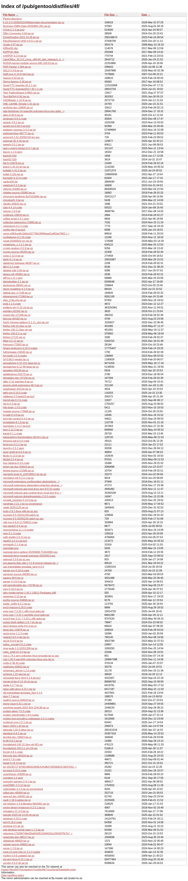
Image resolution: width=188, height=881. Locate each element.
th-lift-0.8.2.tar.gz (12, 740)
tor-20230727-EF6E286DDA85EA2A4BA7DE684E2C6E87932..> (40, 767)
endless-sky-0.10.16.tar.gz (18, 307)
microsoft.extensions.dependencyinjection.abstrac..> (32, 485)
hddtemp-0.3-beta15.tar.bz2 (18, 396)
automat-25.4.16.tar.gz (16, 141)
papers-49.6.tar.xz (13, 578)
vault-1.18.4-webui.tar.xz (17, 800)
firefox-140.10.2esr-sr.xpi (17, 326)
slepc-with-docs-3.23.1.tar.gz (19, 689)
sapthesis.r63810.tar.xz (16, 666)
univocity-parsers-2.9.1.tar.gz (19, 781)
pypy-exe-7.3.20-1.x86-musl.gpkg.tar (24, 611)
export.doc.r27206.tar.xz (16, 315)
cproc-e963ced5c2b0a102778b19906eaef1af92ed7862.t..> (36, 233)
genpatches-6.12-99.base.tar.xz (21, 366)
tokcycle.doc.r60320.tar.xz (18, 755)
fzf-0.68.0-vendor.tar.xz (16, 359)
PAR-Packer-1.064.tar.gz (17, 66)
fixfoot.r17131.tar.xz (14, 337)
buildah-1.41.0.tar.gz (14, 170)
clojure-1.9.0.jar (12, 211)
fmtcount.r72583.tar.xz (15, 344)
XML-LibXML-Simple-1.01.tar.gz (21, 104)
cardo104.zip (10, 181)
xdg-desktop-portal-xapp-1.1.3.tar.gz (23, 829)
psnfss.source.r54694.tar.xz (18, 600)
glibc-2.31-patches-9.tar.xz (18, 381)
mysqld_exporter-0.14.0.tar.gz (20, 500)
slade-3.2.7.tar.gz (13, 685)
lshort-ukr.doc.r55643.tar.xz (18, 466)
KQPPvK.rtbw (11, 52)
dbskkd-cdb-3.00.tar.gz (16, 270)
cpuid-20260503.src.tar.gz (17, 241)
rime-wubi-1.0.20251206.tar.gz (20, 648)
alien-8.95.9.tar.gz (13, 115)
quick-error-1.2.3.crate (15, 633)
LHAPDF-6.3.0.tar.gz (15, 55)
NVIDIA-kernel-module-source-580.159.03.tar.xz (30, 63)
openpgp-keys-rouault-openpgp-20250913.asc (29, 555)
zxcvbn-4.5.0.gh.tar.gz (15, 863)
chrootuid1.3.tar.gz (13, 200)
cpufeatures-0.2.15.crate (17, 237)
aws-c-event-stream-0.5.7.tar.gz (21, 148)
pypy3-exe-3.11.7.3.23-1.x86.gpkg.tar (24, 618)
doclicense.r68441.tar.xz (17, 285)
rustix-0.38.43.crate (14, 663)
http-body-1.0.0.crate (15, 407)
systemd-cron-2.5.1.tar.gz (17, 722)
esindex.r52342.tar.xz (15, 311)
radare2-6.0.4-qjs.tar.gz (16, 637)
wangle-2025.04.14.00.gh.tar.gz (21, 815)
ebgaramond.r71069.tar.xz (18, 296)
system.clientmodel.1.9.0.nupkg (21, 715)
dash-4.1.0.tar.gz (12, 259)
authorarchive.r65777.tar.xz (18, 133)
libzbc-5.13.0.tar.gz (13, 455)
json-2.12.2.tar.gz (13, 429)
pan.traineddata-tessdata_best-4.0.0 (23, 566)
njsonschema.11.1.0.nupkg (18, 530)
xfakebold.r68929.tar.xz (16, 840)
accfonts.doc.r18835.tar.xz (18, 107)
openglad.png (10, 548)
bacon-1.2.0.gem (12, 152)
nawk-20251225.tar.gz (15, 507)
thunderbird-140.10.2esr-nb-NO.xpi (23, 744)
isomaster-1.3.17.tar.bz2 (16, 426)
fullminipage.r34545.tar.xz (17, 352)
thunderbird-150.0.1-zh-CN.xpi (20, 748)
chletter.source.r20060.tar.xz (19, 192)
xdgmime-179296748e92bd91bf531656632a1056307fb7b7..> (38, 833)
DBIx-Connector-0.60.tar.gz (18, 33)
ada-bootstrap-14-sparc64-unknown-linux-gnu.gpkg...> (34, 111)
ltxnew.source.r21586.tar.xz (18, 470)
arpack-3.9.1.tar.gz (13, 122)
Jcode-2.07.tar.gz (13, 44)
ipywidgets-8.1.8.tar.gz (15, 422)
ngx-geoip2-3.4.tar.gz (15, 526)
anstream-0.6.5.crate (15, 118)
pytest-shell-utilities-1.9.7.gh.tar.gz (22, 622)
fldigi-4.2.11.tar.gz (13, 341)
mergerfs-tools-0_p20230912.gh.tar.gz (24, 474)
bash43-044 (10, 155)
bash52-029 (10, 159)
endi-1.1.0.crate (12, 304)
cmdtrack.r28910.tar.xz (16, 215)
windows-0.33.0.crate (15, 818)
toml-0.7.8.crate (12, 759)
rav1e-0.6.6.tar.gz (13, 641)
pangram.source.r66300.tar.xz (20, 574)
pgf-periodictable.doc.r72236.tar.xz (22, 585)
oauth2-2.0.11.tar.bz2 (15, 541)
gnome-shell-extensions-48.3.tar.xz (23, 385)
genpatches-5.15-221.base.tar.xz (21, 363)
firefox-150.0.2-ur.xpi (14, 333)
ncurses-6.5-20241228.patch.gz (21, 515)
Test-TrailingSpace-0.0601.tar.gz (21, 92)
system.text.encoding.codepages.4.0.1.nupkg (28, 718)
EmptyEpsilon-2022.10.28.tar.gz (21, 37)
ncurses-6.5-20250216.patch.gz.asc (23, 518)
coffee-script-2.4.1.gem (16, 218)
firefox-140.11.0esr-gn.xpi (17, 329)
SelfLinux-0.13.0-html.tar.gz (18, 74)
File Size (109, 14)
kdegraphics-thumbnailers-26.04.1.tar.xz (25, 437)
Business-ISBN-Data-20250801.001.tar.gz (27, 26)
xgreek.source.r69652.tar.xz (18, 844)
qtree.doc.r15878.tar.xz (16, 629)
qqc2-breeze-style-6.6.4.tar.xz (20, 626)
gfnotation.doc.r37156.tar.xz (18, 378)
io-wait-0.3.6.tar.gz (13, 415)
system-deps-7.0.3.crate (16, 711)
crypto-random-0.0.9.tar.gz (18, 248)
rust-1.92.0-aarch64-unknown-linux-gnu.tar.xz (28, 659)
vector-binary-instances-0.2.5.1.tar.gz (24, 807)
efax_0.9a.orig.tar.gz (14, 300)
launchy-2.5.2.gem (13, 448)
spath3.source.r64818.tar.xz (18, 700)
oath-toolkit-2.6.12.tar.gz (16, 537)
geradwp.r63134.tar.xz (15, 370)
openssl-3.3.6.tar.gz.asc (16, 559)
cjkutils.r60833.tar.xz (14, 204)
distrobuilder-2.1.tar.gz (15, 281)
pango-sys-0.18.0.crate (16, 570)
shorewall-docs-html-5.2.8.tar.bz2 (22, 678)
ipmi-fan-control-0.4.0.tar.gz (18, 418)
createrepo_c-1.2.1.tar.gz (17, 244)
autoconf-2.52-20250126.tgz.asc (21, 137)
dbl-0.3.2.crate (11, 266)
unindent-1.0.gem (13, 778)
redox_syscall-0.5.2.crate (17, 644)
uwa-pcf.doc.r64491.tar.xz (17, 796)
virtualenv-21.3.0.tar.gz (16, 811)
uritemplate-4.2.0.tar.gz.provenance (23, 789)
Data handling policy (12, 875)
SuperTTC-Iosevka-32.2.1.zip (19, 85)
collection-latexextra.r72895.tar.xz (22, 222)
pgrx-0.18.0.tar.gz (13, 589)
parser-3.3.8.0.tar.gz (14, 581)
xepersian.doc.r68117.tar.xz (18, 837)
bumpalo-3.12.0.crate (15, 178)
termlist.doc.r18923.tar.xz (17, 737)
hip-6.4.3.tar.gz (11, 403)
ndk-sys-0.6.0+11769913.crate (20, 522)
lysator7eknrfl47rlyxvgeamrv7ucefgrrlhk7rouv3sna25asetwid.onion (38, 869)
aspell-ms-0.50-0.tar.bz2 (16, 126)
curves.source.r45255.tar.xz (18, 252)
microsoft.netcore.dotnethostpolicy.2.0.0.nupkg (29, 496)
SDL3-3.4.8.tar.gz (13, 70)
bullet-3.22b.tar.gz (13, 174)
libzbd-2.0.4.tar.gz (13, 459)
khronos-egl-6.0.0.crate (16, 441)
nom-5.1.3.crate (12, 533)
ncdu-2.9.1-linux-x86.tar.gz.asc (20, 511)
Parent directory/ (12, 18)
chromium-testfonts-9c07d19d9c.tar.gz (24, 196)
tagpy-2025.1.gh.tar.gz (15, 726)
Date (144, 14)
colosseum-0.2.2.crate (15, 226)
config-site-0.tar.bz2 (14, 229)
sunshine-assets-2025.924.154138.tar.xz (26, 707)
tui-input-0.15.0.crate (14, 770)
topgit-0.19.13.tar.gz (14, 763)
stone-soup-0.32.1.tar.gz (17, 703)
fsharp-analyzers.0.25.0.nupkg (20, 348)
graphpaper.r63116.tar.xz (17, 389)
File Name (9, 14)
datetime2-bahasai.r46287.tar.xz (21, 263)
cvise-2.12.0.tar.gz (13, 255)
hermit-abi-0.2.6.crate (15, 400)
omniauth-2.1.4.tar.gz (15, 544)
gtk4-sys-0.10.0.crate (15, 392)
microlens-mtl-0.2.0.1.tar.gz (18, 478)
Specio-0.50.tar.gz (13, 78)
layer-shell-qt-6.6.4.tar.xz (17, 452)
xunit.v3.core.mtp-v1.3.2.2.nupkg (21, 852)
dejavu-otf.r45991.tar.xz (16, 274)
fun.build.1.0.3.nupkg (15, 355)
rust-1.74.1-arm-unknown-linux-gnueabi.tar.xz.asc (31, 655)
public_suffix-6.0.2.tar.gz (16, 603)
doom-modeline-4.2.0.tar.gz (18, 289)
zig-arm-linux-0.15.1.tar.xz (17, 859)
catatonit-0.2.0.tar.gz (14, 185)
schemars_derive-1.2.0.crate (19, 670)
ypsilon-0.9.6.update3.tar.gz (18, 855)
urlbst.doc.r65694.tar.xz (16, 792)
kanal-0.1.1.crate (12, 433)
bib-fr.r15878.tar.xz (13, 163)
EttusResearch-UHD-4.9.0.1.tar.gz (22, 41)
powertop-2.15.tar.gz (14, 596)
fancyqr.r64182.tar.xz (15, 318)
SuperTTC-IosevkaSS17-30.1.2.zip (23, 89)
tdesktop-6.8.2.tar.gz (14, 733)
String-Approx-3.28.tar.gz (17, 81)
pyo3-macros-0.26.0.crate (17, 607)
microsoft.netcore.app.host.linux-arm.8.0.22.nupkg (31, 489)
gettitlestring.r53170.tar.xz (17, 374)
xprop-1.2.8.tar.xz (13, 848)
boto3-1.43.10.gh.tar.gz (16, 166)
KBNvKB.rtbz (10, 48)
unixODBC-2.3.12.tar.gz (16, 785)
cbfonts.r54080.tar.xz (15, 189)
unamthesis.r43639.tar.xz (17, 774)
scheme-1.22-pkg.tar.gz (16, 674)
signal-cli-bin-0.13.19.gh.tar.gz (20, 681)
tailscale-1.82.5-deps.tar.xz (18, 729)
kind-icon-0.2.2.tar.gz (15, 444)
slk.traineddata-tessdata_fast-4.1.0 (22, 692)
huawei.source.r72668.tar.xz (19, 411)
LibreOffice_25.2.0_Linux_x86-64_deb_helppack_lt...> (33, 59)
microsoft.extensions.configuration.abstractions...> (31, 481)
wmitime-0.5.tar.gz (13, 826)
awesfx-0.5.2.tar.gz (13, 144)
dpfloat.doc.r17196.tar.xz (17, 292)
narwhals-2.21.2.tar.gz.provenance (22, 503)
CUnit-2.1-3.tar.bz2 (13, 29)
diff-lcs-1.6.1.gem (12, 278)
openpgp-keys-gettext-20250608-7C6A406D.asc (30, 552)
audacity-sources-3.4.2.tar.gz (19, 129)
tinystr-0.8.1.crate (13, 752)
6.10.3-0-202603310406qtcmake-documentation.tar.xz (33, 22)
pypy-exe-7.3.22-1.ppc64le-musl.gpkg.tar (26, 615)
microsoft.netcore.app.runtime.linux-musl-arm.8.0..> (32, 492)
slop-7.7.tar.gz (11, 696)
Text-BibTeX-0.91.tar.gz (16, 96)
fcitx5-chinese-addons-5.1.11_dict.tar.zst (26, 322)
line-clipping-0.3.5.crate (16, 463)
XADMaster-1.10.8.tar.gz (17, 100)
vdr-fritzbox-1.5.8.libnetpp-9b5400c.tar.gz (26, 803)
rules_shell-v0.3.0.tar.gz (16, 652)
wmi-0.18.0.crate (12, 822)
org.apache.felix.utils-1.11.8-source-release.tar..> (30, 563)
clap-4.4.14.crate (12, 207)
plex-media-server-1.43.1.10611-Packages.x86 (29, 592)
